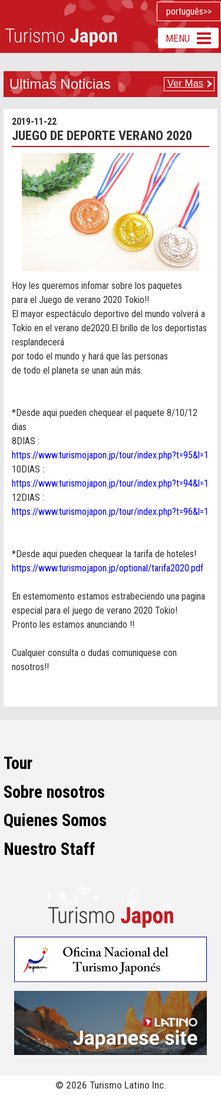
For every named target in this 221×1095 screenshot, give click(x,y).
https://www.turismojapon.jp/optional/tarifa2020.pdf (107, 568)
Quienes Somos (55, 820)
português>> (189, 11)
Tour (18, 763)
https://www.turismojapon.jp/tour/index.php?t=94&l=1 (110, 483)
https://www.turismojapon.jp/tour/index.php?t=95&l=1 (110, 455)
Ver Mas (185, 83)
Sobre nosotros (54, 792)
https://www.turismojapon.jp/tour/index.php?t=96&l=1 (110, 511)
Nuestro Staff (49, 849)
